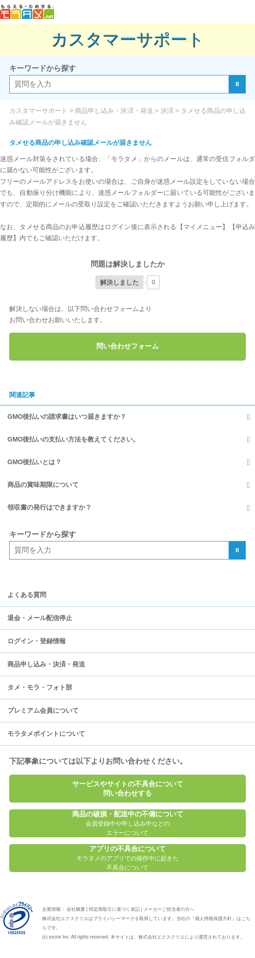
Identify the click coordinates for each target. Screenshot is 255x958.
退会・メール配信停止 (39, 618)
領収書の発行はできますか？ (49, 507)
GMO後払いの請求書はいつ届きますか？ (66, 416)
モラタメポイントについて (46, 733)
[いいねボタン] (119, 282)
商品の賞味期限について (43, 484)
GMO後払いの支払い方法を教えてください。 (73, 439)
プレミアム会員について (43, 710)
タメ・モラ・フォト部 (39, 687)
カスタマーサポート (127, 39)
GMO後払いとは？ (34, 462)
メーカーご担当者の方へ (168, 909)
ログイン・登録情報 (36, 641)
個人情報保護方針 (213, 918)
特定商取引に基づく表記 (114, 909)
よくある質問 (26, 594)
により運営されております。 (191, 936)
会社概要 (76, 909)
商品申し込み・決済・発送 (46, 664)
